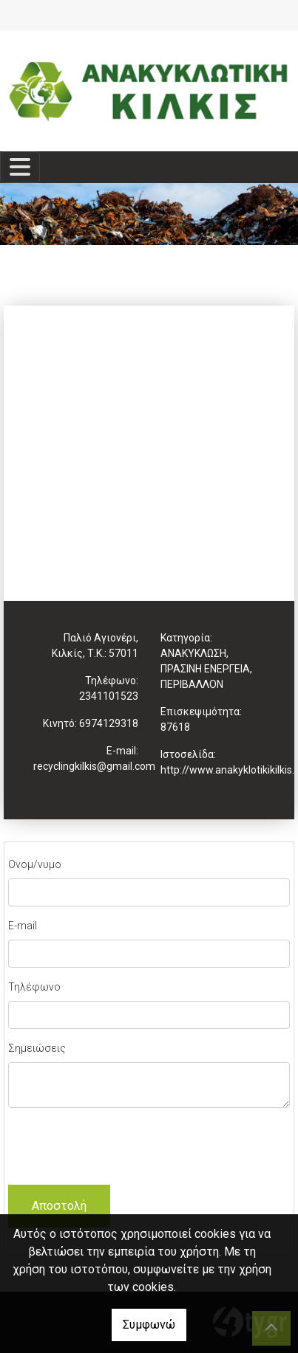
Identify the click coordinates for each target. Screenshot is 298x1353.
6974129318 (108, 723)
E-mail (22, 926)
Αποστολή (59, 1206)
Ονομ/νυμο (34, 864)
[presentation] (120, 1148)
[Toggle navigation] (20, 167)
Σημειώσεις (37, 1048)
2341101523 (108, 696)
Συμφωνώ (149, 1325)
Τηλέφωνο (34, 987)
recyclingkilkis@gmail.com (94, 766)
